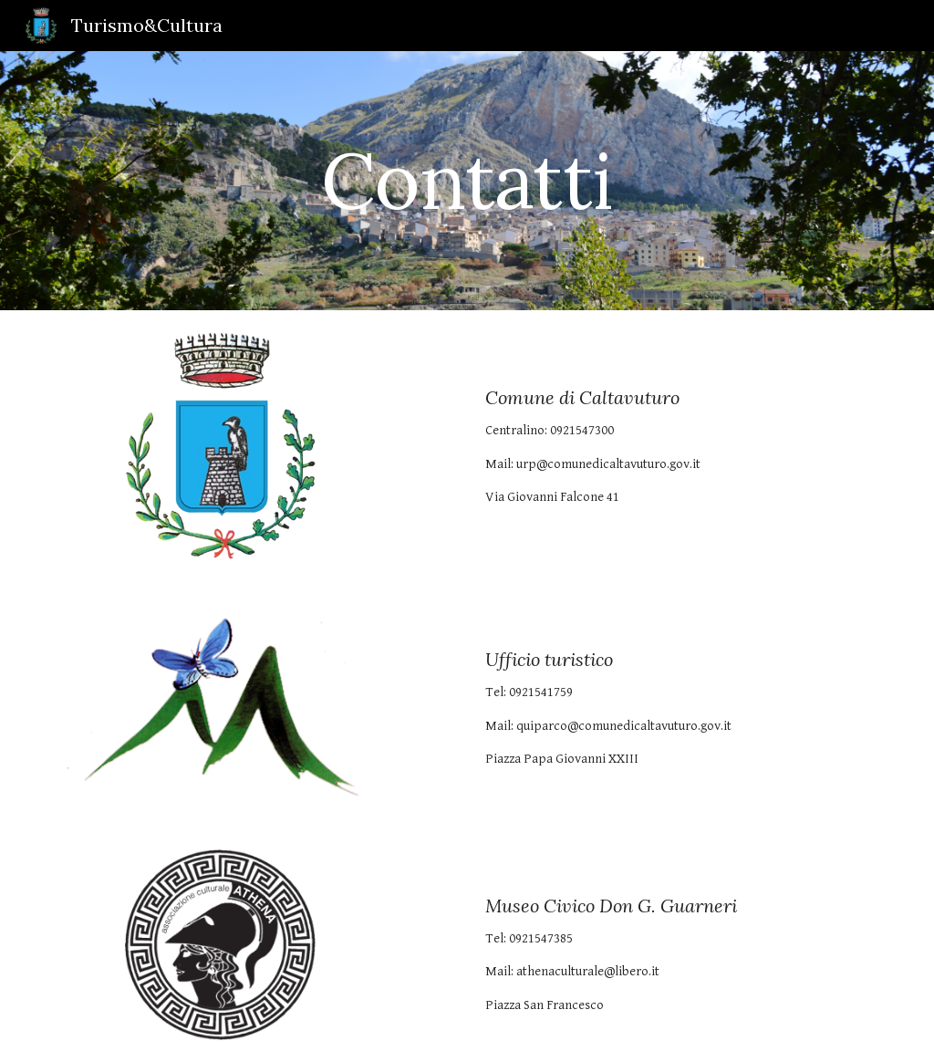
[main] (466, 180)
